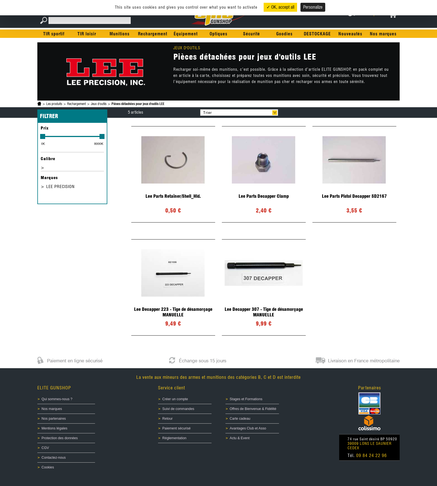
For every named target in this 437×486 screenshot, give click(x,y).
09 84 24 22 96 (371, 455)
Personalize (312, 7)
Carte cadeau (240, 419)
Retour (167, 419)
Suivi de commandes (178, 409)
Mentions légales (54, 428)
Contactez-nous (54, 458)
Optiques (218, 33)
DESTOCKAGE (317, 33)
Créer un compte (175, 399)
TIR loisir (86, 33)
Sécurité (251, 33)
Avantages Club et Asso (248, 428)
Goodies (284, 33)
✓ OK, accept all (280, 7)
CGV (45, 448)
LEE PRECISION (60, 186)
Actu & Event (239, 438)
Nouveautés (350, 33)
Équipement (186, 33)
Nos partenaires (54, 419)
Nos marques (383, 33)
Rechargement (152, 33)
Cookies (48, 467)
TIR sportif (53, 33)
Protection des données (60, 438)
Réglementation (174, 438)
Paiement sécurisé (176, 428)
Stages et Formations (246, 399)
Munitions (120, 33)
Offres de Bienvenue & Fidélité (253, 409)
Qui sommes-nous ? (57, 399)
